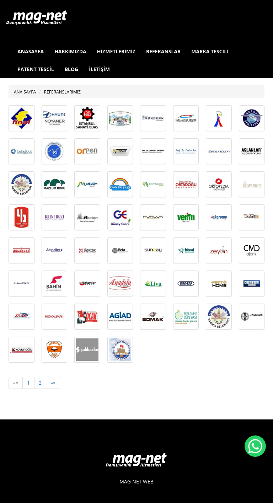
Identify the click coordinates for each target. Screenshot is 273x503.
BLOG (72, 69)
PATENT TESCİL (35, 69)
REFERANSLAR (163, 51)
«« (15, 382)
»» (52, 382)
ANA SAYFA (25, 92)
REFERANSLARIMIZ (62, 92)
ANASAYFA (30, 51)
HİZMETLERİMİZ (116, 51)
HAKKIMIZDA (70, 51)
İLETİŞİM (99, 69)
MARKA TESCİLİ (209, 51)
